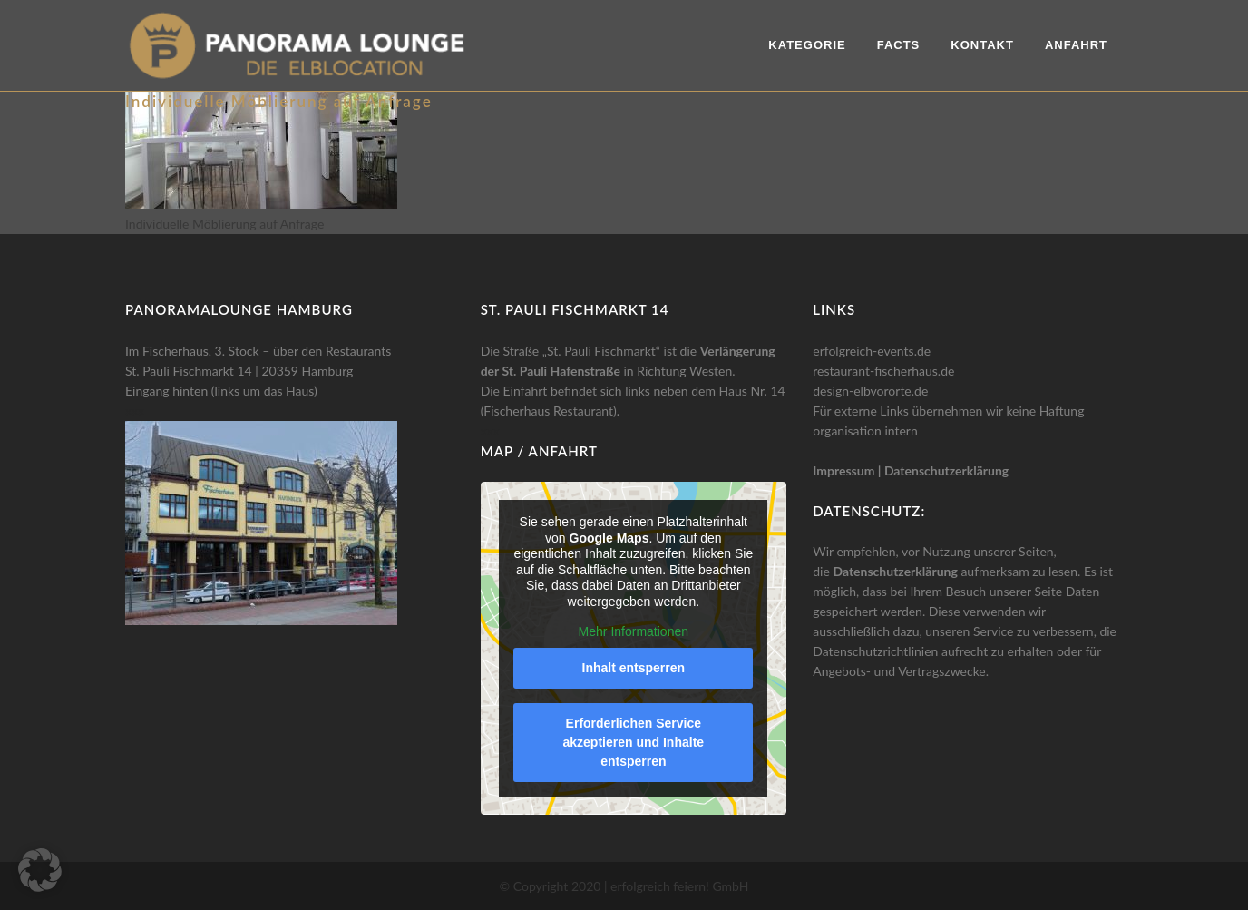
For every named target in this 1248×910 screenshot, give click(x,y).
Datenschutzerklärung (946, 470)
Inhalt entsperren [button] (633, 667)
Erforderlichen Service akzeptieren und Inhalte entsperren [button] (633, 742)
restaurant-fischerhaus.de (883, 370)
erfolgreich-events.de (872, 350)
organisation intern (865, 430)
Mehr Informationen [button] (632, 631)
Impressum (843, 470)
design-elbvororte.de (870, 390)
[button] (40, 870)
